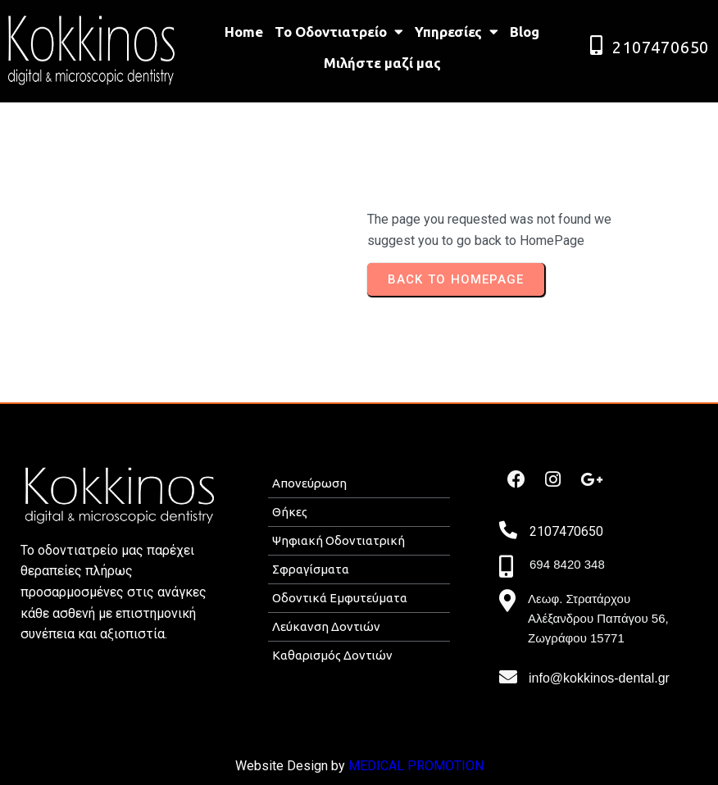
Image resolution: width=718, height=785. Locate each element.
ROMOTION (450, 766)
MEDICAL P (382, 766)
